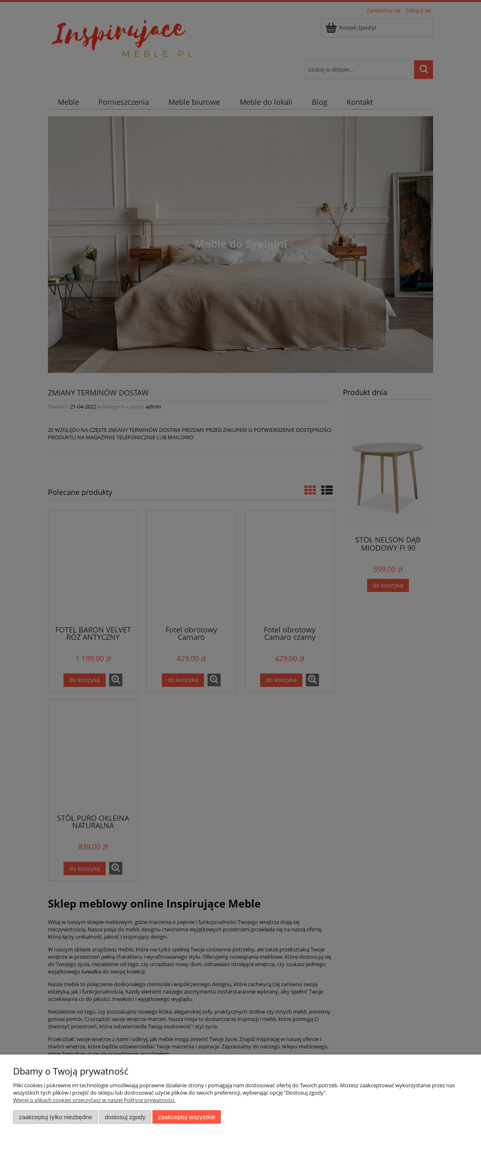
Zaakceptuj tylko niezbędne (55, 1116)
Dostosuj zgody (124, 1116)
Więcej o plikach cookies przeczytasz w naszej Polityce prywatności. (94, 1100)
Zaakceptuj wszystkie (186, 1116)
